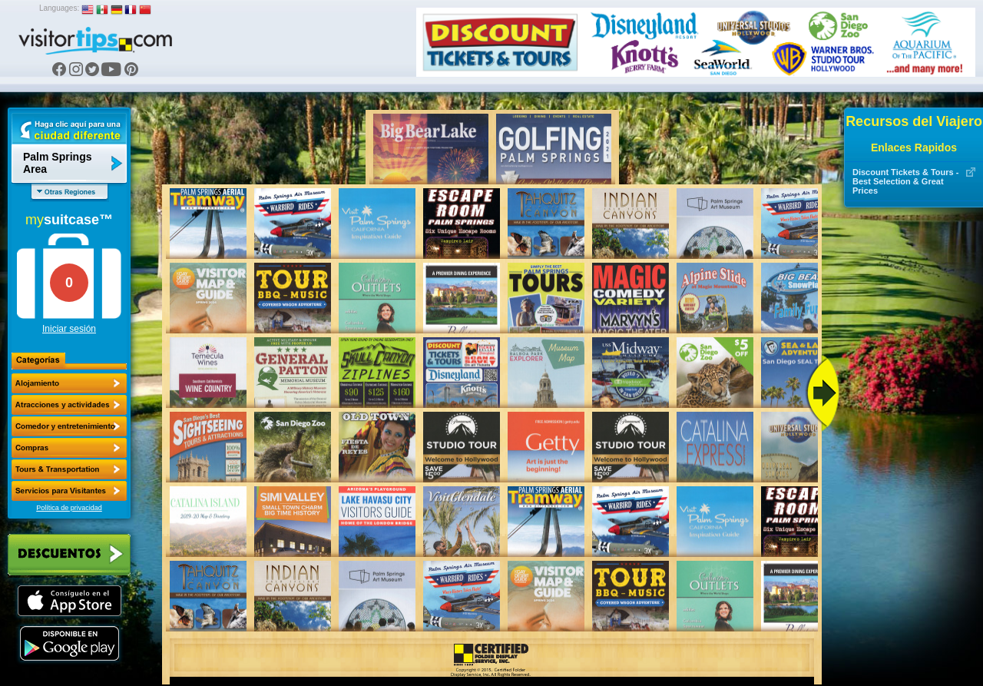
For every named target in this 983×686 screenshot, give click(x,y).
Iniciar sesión (69, 328)
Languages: (59, 8)
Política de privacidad (69, 508)
